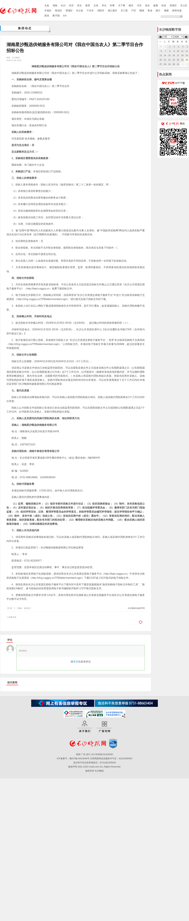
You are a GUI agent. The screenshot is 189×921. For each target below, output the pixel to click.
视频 (166, 10)
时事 (112, 5)
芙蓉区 (173, 5)
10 (178, 51)
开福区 (48, 10)
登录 (75, 661)
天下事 (121, 5)
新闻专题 (177, 10)
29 (169, 64)
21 (165, 60)
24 (178, 60)
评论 (104, 5)
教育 (87, 5)
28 (165, 64)
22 (169, 60)
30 (174, 64)
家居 (46, 15)
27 (161, 64)
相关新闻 (12, 682)
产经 (133, 10)
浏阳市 (100, 10)
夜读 (150, 10)
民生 (79, 5)
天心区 (183, 5)
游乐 (147, 5)
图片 (158, 10)
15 (169, 55)
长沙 (63, 5)
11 (182, 51)
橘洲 (141, 10)
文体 (96, 5)
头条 (46, 5)
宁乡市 (90, 10)
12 (187, 51)
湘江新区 (112, 10)
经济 (71, 5)
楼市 (131, 5)
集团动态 (25, 28)
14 (165, 55)
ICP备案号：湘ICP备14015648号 (73, 758)
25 (182, 60)
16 (174, 55)
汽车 (139, 5)
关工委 (124, 10)
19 (187, 55)
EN (64, 15)
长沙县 (79, 10)
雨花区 (58, 10)
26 (187, 60)
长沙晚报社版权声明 (136, 608)
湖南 (55, 5)
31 (178, 64)
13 (161, 55)
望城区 (69, 10)
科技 (163, 5)
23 (174, 60)
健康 (155, 5)
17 (178, 55)
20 (161, 60)
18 (182, 55)
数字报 (56, 15)
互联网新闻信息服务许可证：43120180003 (111, 758)
